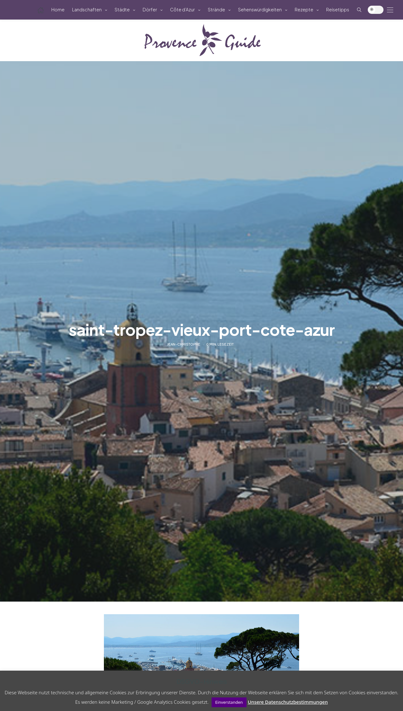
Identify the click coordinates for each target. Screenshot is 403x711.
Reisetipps (337, 9)
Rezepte (304, 9)
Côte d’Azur (182, 9)
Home (58, 9)
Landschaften (87, 9)
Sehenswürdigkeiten (260, 9)
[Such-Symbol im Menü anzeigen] (359, 9)
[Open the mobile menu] (390, 9)
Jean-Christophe (183, 344)
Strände (216, 9)
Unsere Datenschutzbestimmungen (288, 702)
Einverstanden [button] (229, 702)
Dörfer (150, 9)
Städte (122, 9)
